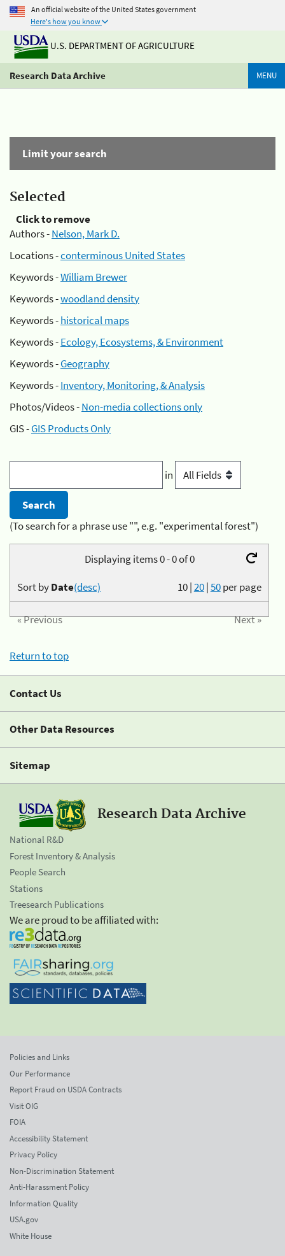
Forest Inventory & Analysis (62, 856)
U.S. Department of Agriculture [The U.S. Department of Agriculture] (104, 45)
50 (216, 587)
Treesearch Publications (57, 904)
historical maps (94, 320)
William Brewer (93, 277)
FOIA (17, 1122)
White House (31, 1236)
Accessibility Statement (49, 1138)
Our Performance (40, 1073)
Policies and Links (39, 1057)
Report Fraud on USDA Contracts (66, 1089)
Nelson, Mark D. (86, 234)
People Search (38, 872)
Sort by (59, 587)
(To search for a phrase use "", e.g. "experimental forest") (134, 526)
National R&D (37, 839)
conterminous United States (122, 255)
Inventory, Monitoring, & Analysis (132, 385)
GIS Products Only (71, 428)
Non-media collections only (141, 407)
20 (199, 587)
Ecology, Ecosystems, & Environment (141, 342)
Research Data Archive (58, 75)
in (203, 475)
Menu (266, 75)
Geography (84, 363)
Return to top (39, 656)
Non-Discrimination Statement (62, 1171)
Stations (26, 888)
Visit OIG (24, 1106)
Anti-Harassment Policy (49, 1187)
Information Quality (44, 1203)
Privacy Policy (33, 1154)
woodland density (99, 299)
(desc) (87, 587)
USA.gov (24, 1219)
